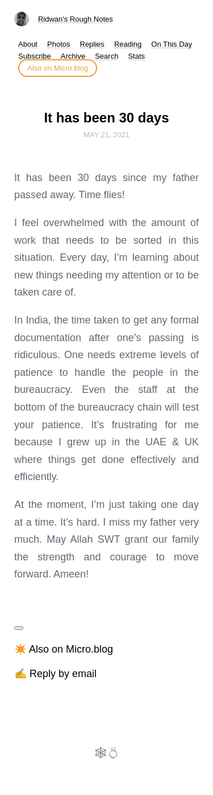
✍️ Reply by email (55, 673)
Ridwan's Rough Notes (75, 19)
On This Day (171, 44)
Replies (92, 44)
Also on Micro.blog (57, 68)
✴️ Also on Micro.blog (63, 649)
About (27, 44)
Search (106, 56)
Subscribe (34, 56)
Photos (58, 44)
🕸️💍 (106, 753)
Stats (136, 56)
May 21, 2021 (106, 134)
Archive (73, 56)
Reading (127, 44)
